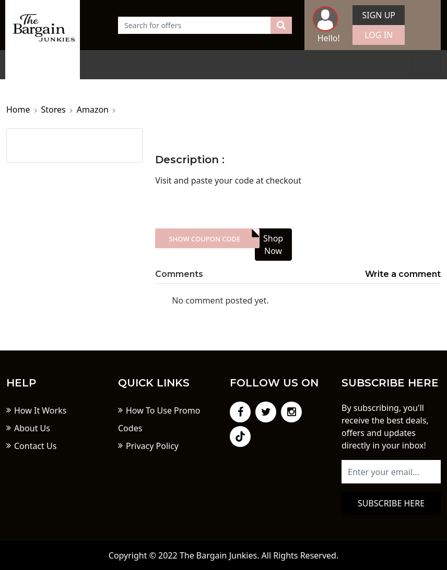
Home (18, 109)
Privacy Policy (152, 446)
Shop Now (273, 245)
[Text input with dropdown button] (194, 25)
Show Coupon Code (204, 239)
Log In (378, 35)
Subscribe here (391, 503)
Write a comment (403, 274)
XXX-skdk (207, 238)
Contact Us (35, 446)
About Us (32, 428)
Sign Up (378, 15)
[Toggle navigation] (426, 64)
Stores (53, 109)
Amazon (93, 109)
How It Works (40, 410)
